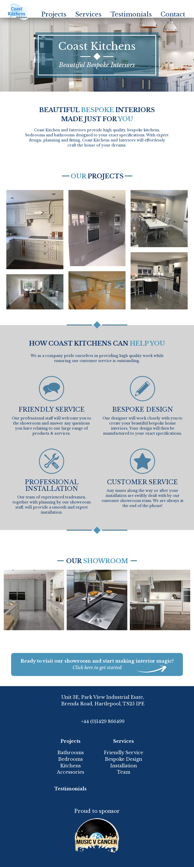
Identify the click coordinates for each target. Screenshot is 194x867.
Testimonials (131, 14)
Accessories (70, 772)
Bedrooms (70, 759)
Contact (173, 14)
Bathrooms (70, 752)
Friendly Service (123, 752)
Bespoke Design (123, 759)
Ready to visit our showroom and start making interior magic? (97, 664)
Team (123, 772)
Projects (53, 14)
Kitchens (70, 766)
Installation (123, 766)
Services (88, 14)
